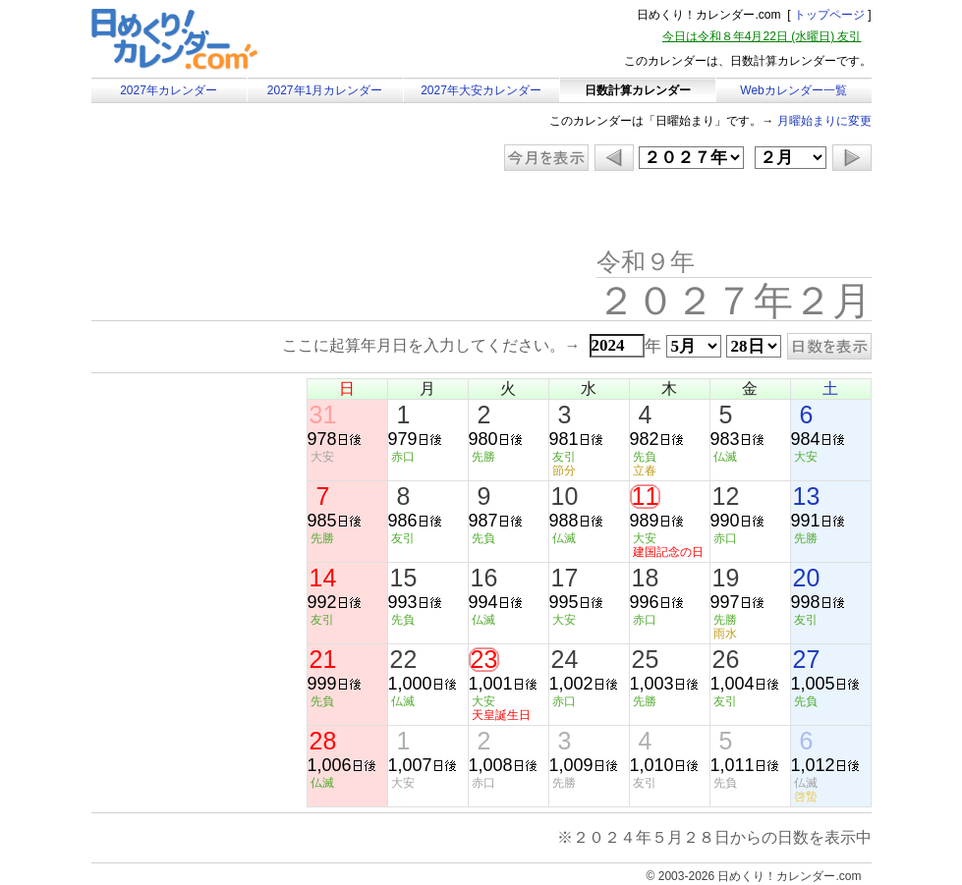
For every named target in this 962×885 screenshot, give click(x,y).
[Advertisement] (257, 211)
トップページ (829, 15)
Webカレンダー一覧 (793, 90)
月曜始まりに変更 (824, 121)
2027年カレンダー (168, 90)
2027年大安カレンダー (481, 90)
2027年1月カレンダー (324, 90)
